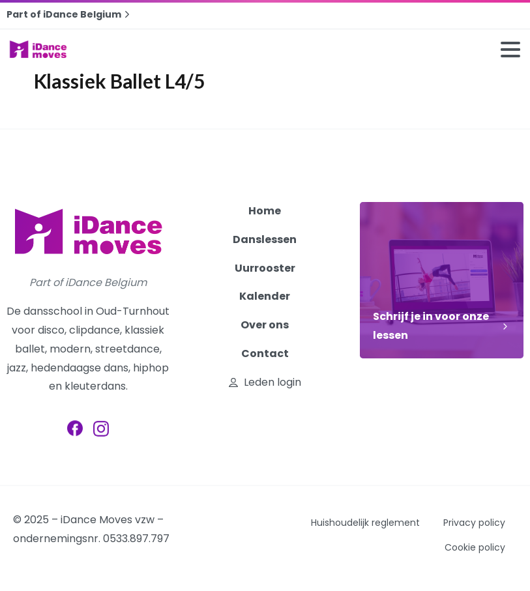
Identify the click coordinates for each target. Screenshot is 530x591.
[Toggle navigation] (510, 49)
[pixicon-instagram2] (101, 430)
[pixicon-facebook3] (75, 429)
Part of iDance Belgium (70, 14)
